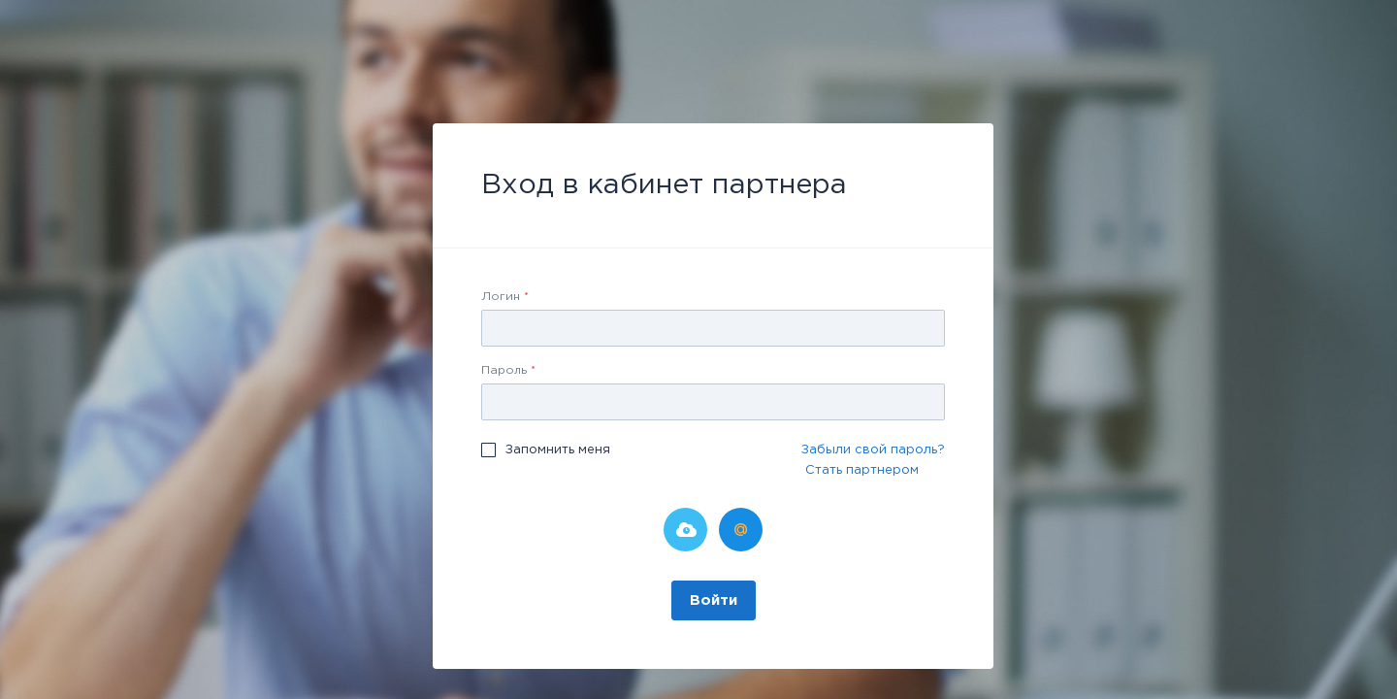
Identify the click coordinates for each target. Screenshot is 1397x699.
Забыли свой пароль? (873, 450)
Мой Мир (741, 529)
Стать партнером (862, 470)
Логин (505, 296)
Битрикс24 (685, 529)
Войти (713, 600)
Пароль (508, 370)
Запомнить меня (557, 450)
